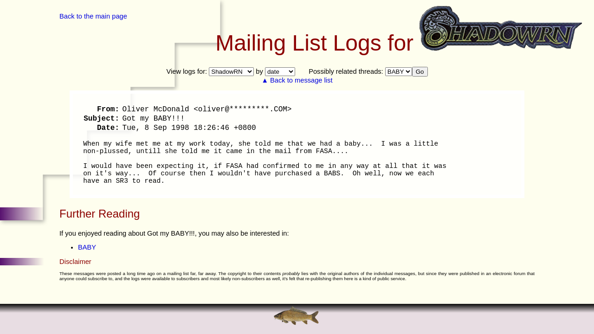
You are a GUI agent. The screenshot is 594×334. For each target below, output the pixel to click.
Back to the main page (93, 16)
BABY (87, 247)
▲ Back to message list (297, 80)
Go (420, 71)
